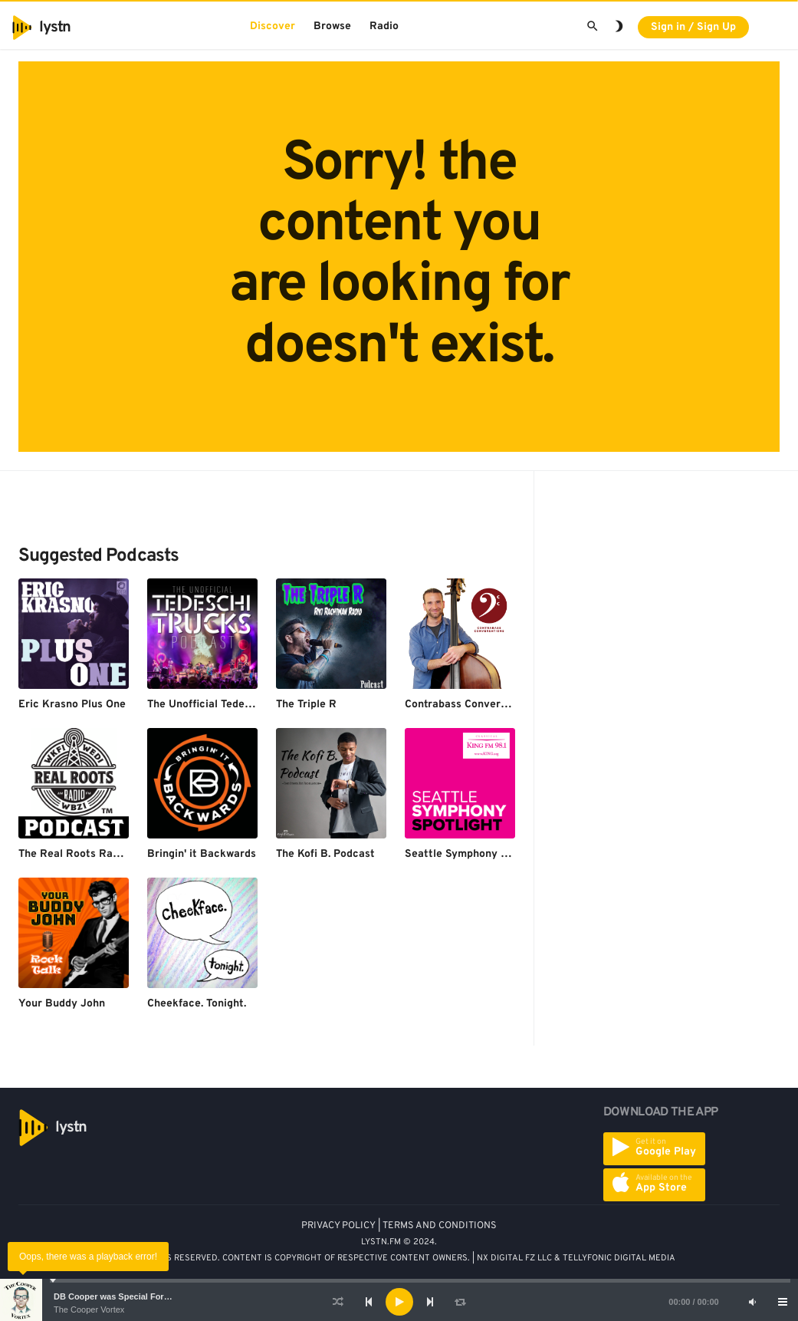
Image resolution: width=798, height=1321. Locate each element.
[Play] (399, 1302)
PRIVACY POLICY (338, 1226)
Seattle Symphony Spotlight (476, 854)
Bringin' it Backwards (201, 854)
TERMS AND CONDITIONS (440, 1226)
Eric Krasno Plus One (72, 704)
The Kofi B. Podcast (325, 854)
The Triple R (306, 704)
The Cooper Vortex (89, 1309)
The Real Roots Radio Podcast (95, 854)
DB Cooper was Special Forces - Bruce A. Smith (149, 1296)
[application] (399, 1301)
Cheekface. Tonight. (196, 1003)
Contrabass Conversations (471, 704)
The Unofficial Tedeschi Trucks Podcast (246, 704)
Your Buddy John (61, 1003)
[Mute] (752, 1301)
